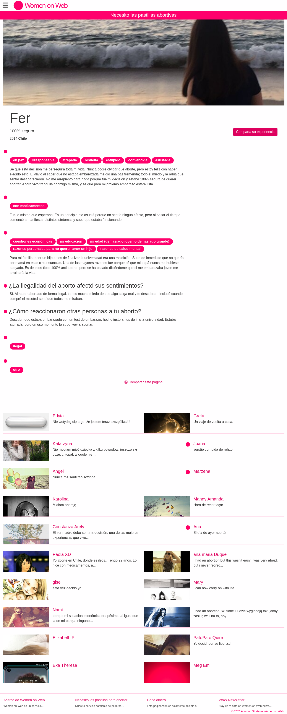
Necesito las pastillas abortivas (143, 15)
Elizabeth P (64, 637)
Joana (199, 443)
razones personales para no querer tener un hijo (52, 249)
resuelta (91, 160)
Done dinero (156, 700)
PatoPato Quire (208, 637)
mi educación (71, 241)
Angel (58, 471)
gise (57, 582)
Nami (58, 609)
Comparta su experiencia (255, 132)
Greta (198, 415)
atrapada (69, 160)
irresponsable (43, 160)
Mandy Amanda (208, 499)
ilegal (17, 346)
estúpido (113, 160)
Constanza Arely (68, 526)
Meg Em (201, 665)
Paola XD (62, 554)
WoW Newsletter (232, 700)
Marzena (201, 471)
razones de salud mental (120, 249)
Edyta (58, 415)
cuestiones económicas (32, 241)
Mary (198, 582)
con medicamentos (29, 206)
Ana (197, 526)
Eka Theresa (65, 665)
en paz (18, 160)
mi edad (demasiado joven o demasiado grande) (129, 241)
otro (16, 369)
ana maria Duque (210, 554)
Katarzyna (62, 443)
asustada (162, 160)
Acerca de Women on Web (24, 700)
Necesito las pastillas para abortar (101, 700)
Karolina (60, 499)
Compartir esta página (144, 382)
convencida (137, 160)
